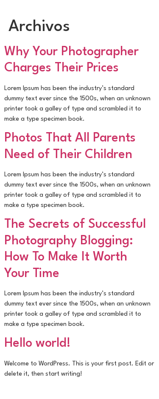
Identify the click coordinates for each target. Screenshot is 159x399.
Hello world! (37, 343)
